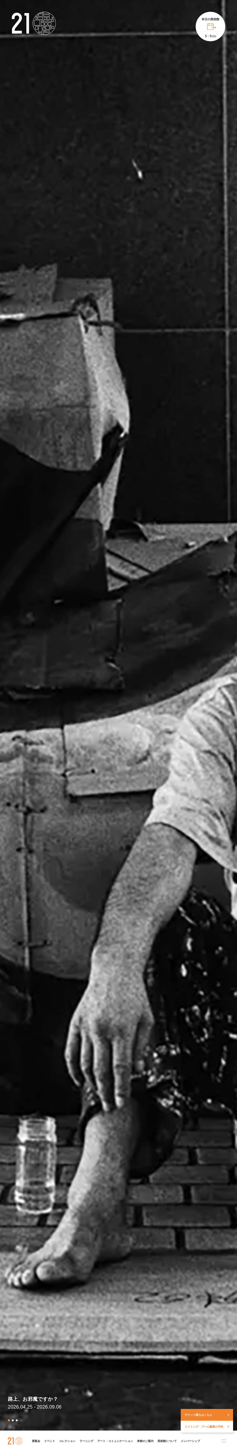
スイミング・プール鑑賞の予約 (204, 1426)
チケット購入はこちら (198, 1414)
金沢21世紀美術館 (15, 1441)
